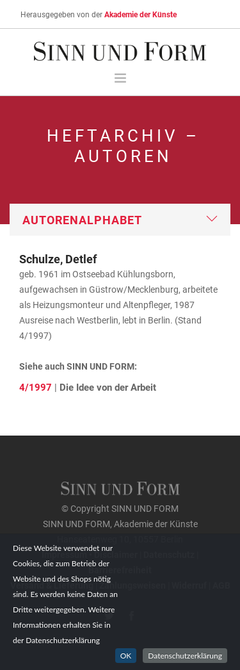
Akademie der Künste (140, 14)
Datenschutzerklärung (185, 655)
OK (126, 655)
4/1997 (35, 386)
